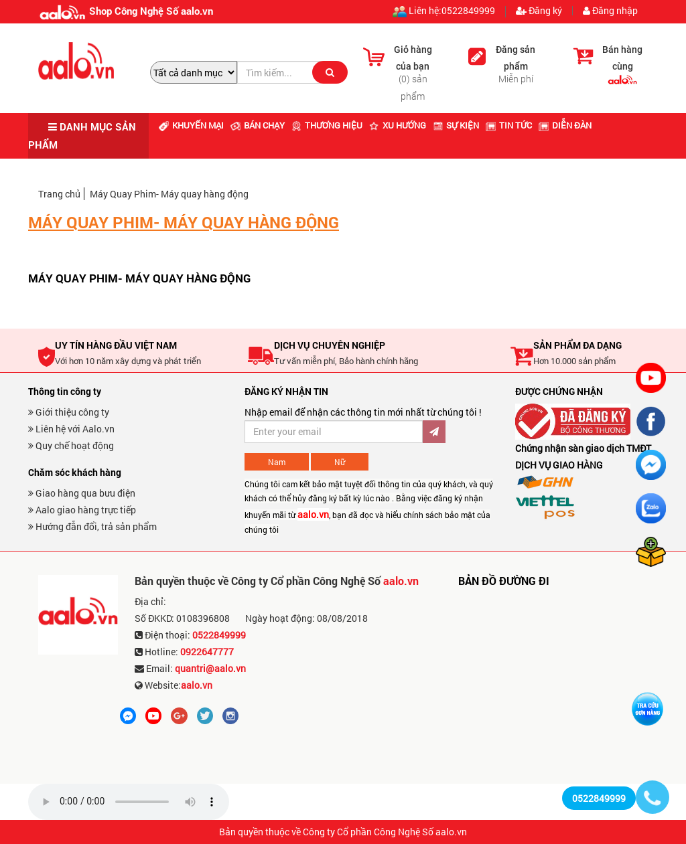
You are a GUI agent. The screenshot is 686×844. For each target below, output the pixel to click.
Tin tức (509, 125)
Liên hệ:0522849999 (444, 11)
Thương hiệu (326, 125)
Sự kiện (456, 125)
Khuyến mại (191, 125)
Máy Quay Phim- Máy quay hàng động (169, 193)
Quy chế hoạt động (71, 445)
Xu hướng (397, 125)
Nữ (339, 461)
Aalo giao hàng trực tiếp (82, 509)
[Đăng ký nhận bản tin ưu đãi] (334, 431)
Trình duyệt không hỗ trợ (128, 802)
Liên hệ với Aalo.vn (71, 428)
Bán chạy (257, 125)
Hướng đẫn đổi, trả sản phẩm (92, 526)
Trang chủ (59, 193)
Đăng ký (539, 10)
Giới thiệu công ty (68, 412)
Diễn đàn (565, 125)
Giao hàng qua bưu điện (81, 493)
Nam (276, 461)
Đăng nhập (610, 10)
